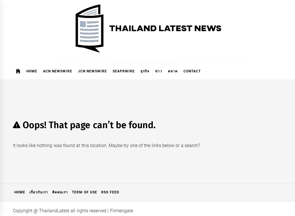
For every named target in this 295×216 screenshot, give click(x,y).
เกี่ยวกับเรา (38, 192)
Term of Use (84, 192)
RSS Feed (110, 192)
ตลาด (173, 71)
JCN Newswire (92, 71)
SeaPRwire (124, 71)
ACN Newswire (57, 71)
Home (31, 71)
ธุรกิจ (144, 71)
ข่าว (158, 71)
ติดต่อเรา (60, 192)
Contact (192, 71)
